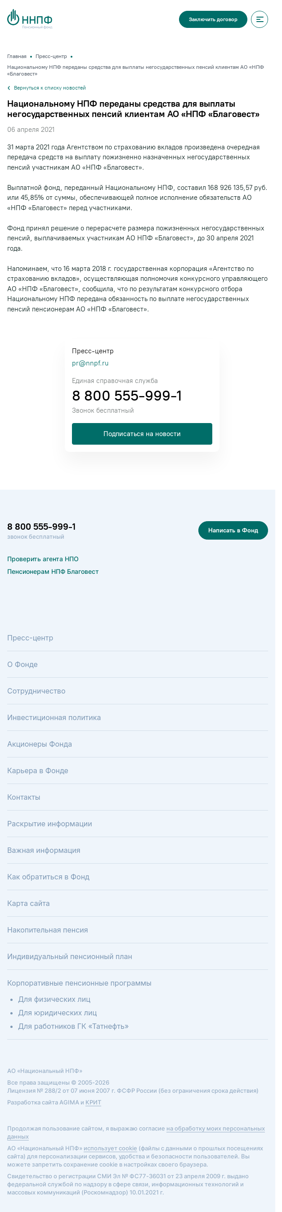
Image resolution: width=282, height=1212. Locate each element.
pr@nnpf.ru (90, 363)
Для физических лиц (54, 999)
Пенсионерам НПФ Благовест (53, 571)
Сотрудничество (36, 690)
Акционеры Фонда (39, 743)
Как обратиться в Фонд (48, 876)
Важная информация (44, 850)
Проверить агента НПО (43, 559)
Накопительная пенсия (47, 929)
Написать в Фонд (233, 530)
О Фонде (22, 664)
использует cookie (110, 1148)
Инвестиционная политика (54, 717)
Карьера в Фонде (37, 770)
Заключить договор (213, 19)
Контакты (23, 797)
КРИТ (93, 1102)
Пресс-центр (30, 637)
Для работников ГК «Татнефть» (73, 1026)
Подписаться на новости (142, 434)
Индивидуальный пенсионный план (69, 956)
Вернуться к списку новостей (46, 88)
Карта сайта (28, 903)
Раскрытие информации (49, 823)
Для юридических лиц (57, 1012)
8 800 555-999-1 (127, 395)
